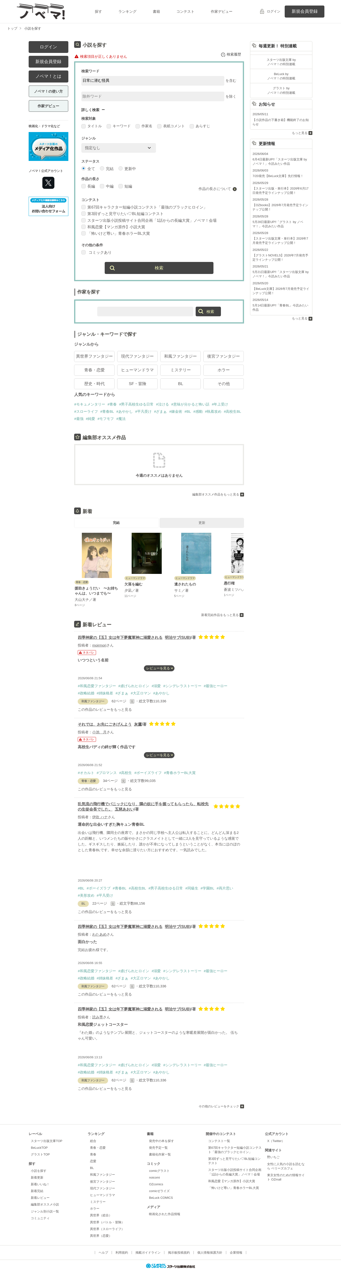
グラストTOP (40, 1154)
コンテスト (185, 11)
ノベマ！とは (48, 76)
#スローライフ (86, 411)
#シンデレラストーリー (182, 686)
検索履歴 (231, 54)
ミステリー (180, 370)
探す (98, 11)
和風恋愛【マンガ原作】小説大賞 (113, 227)
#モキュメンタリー (89, 404)
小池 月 (99, 732)
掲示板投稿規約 (179, 1252)
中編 (107, 186)
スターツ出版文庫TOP (46, 1141)
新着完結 (37, 1191)
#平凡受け (143, 411)
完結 (107, 169)
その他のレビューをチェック (219, 1106)
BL (180, 383)
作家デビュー (221, 11)
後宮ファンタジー (223, 356)
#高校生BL (232, 411)
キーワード (119, 126)
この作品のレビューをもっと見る (105, 709)
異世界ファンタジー (94, 356)
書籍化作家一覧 (160, 1154)
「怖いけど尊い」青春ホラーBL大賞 (115, 233)
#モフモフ (105, 419)
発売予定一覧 (158, 1147)
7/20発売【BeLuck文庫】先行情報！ (277, 176)
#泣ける (162, 404)
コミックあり (96, 252)
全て (88, 169)
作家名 (143, 126)
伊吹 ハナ (100, 817)
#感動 (198, 411)
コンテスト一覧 (219, 1141)
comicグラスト (159, 1171)
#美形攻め (86, 895)
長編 (88, 186)
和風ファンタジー (180, 356)
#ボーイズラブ (98, 888)
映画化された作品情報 (164, 1214)
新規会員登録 (305, 11)
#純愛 (90, 419)
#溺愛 (156, 686)
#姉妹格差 (105, 693)
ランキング (127, 11)
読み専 (97, 1017)
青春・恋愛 (94, 370)
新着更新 (37, 1177)
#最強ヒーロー (215, 686)
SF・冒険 (137, 383)
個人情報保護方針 (209, 1252)
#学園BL (207, 888)
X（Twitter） (276, 1141)
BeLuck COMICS (161, 1197)
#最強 (78, 419)
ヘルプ (103, 1252)
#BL (188, 411)
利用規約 (122, 1252)
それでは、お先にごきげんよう (105, 724)
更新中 (127, 169)
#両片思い (225, 888)
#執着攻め (213, 411)
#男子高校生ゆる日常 (136, 404)
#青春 (112, 404)
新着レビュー (40, 1197)
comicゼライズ (159, 1191)
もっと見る (300, 133)
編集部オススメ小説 (45, 1204)
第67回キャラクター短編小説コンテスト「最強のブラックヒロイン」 (144, 207)
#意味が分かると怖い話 (190, 404)
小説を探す (38, 1171)
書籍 (156, 11)
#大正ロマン (141, 693)
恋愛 (93, 1161)
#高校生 (125, 773)
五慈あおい (124, 809)
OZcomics (156, 1184)
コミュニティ (40, 1218)
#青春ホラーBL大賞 (180, 773)
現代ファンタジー (137, 356)
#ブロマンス (107, 773)
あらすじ (200, 126)
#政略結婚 (86, 693)
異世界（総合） (101, 1215)
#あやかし (124, 411)
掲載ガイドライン (148, 1252)
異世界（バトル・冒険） (107, 1222)
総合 (93, 1141)
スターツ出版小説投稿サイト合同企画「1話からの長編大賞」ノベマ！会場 (149, 220)
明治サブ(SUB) (178, 637)
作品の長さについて (215, 189)
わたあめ (99, 934)
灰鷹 (138, 724)
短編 (125, 186)
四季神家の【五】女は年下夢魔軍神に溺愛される (120, 637)
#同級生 (191, 888)
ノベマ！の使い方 (48, 91)
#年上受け (220, 404)
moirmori (99, 645)
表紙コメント (171, 126)
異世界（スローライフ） (107, 1229)
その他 (224, 383)
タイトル (91, 126)
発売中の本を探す (161, 1141)
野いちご (273, 1157)
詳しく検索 (90, 110)
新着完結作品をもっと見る (220, 615)
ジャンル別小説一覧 (45, 1211)
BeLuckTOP (39, 1147)
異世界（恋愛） (101, 1236)
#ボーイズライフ (147, 773)
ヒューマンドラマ (137, 370)
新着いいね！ (40, 1184)
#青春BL (107, 411)
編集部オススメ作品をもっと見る (215, 494)
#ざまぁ (160, 411)
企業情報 (236, 1252)
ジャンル (88, 138)
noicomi (154, 1177)
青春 (93, 1154)
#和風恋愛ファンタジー (97, 686)
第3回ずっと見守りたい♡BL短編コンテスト (122, 214)
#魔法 (120, 419)
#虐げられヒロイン (133, 686)
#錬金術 (175, 411)
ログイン (273, 11)
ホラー (224, 370)
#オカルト (86, 773)
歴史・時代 (94, 383)
